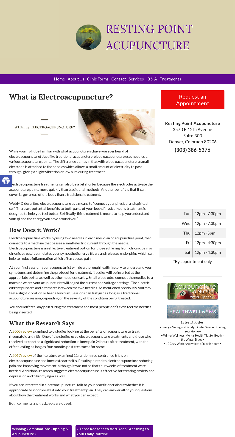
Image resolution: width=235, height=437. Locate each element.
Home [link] (59, 79)
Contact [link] (118, 79)
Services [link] (136, 79)
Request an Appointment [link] (192, 99)
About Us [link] (76, 79)
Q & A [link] (152, 79)
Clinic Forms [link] (98, 79)
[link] (6, 181)
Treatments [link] (170, 79)
